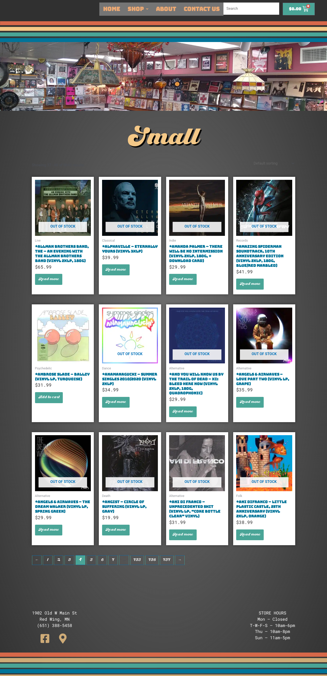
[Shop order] (272, 164)
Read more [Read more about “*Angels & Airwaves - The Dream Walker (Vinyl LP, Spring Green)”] (49, 536)
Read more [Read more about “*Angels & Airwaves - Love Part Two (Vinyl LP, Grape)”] (250, 406)
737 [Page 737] (171, 567)
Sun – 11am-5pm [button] (272, 637)
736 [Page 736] (155, 567)
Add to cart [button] (50, 401)
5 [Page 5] (92, 567)
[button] (54, 616)
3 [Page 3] (70, 567)
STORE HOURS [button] (272, 612)
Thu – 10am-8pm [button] (272, 631)
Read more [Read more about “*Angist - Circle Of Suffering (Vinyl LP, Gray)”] (116, 536)
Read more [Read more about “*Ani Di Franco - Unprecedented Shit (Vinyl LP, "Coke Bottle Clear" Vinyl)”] (183, 541)
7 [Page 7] (114, 567)
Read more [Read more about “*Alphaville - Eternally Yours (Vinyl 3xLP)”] (116, 276)
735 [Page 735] (139, 567)
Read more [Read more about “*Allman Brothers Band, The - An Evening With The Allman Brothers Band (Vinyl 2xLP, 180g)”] (49, 281)
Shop (138, 9)
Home (111, 9)
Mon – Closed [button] (272, 619)
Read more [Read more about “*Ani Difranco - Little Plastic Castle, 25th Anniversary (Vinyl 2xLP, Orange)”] (250, 541)
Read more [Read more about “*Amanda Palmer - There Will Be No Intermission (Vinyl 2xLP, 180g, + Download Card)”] (183, 281)
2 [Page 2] (59, 567)
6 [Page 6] (103, 567)
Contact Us (202, 9)
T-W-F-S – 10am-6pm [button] (272, 625)
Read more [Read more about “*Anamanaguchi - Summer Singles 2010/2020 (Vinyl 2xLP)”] (116, 406)
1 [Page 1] (48, 567)
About (166, 9)
